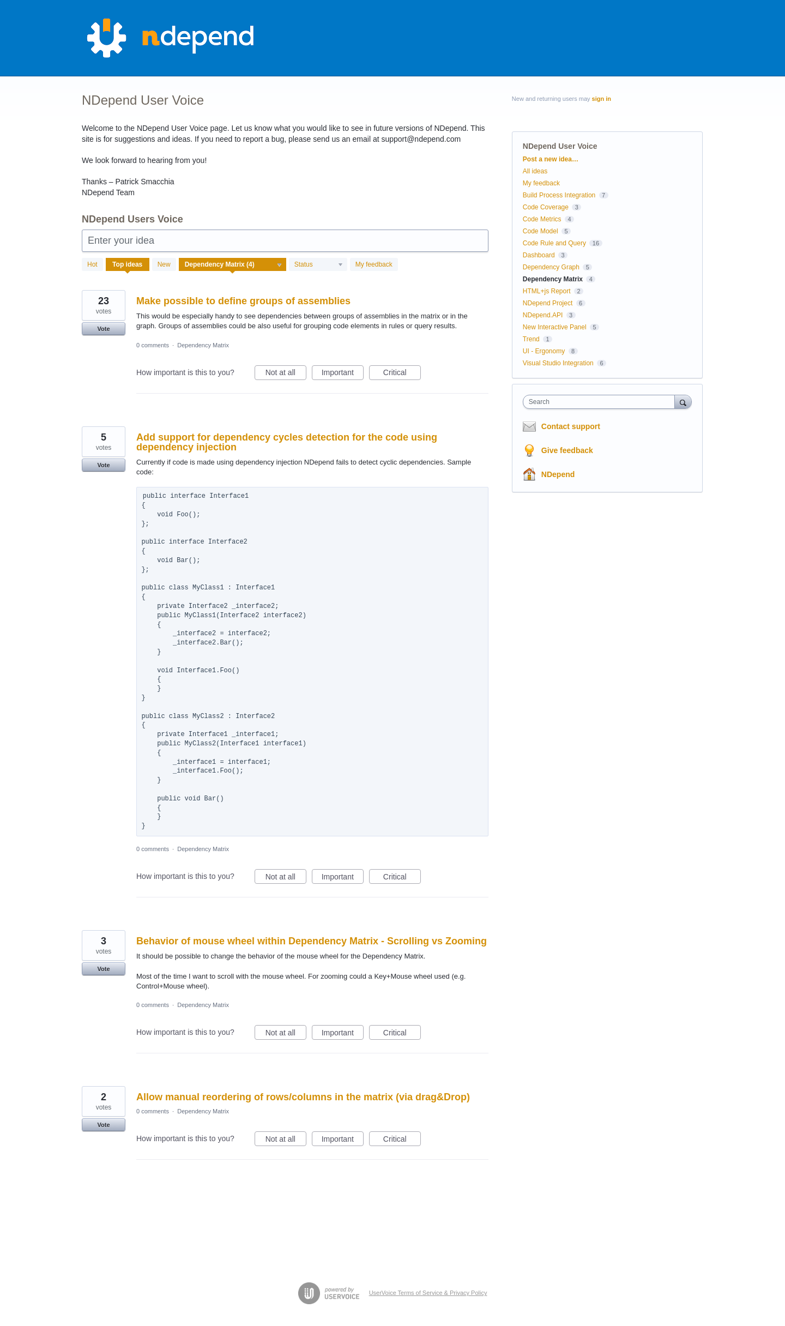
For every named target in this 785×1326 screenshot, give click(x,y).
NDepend (558, 474)
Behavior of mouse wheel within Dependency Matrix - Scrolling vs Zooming (311, 941)
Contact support (570, 426)
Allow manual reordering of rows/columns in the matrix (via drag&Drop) (303, 1097)
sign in (601, 98)
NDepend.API (543, 315)
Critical (402, 374)
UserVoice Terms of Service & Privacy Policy (428, 1292)
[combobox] (601, 402)
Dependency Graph (551, 267)
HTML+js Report (547, 291)
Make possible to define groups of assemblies (243, 301)
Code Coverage (546, 207)
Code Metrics (542, 219)
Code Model (540, 231)
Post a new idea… (550, 159)
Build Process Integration (559, 195)
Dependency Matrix (203, 345)
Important (343, 374)
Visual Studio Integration (558, 363)
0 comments (152, 345)
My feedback (373, 264)
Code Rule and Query (554, 243)
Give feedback (567, 450)
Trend (531, 339)
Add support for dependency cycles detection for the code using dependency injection (286, 442)
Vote (103, 329)
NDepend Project (547, 303)
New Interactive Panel (555, 327)
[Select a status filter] (318, 265)
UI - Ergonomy (544, 351)
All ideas (535, 171)
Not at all (285, 374)
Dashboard (539, 255)
